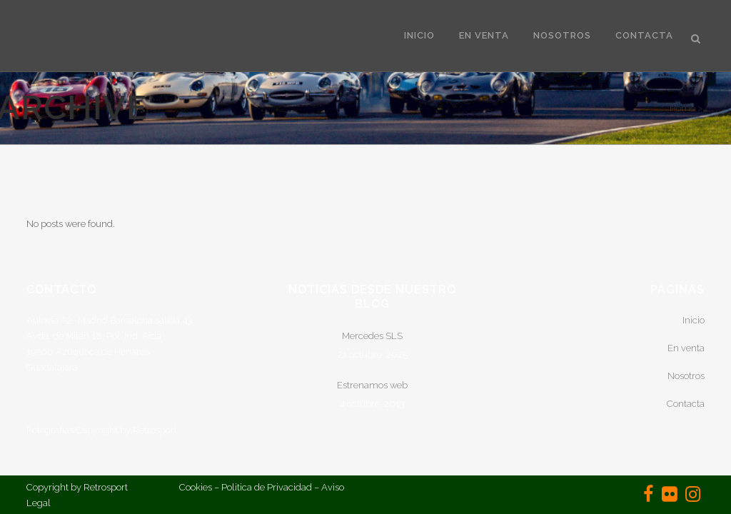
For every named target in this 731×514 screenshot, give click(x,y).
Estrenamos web (372, 385)
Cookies (195, 487)
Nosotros (686, 376)
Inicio (693, 320)
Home (682, 108)
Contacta (686, 403)
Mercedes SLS (372, 336)
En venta (686, 348)
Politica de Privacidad (266, 487)
